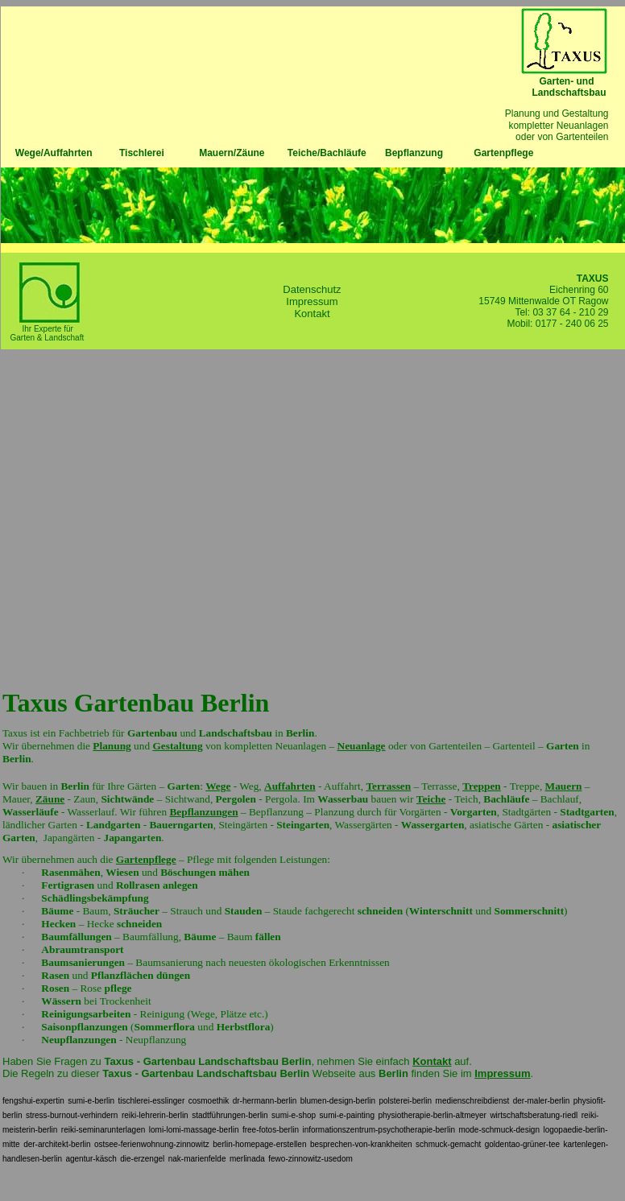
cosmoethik (209, 1100)
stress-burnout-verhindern (72, 1115)
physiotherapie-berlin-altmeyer (432, 1115)
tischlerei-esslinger (151, 1100)
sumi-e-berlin (91, 1100)
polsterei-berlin (406, 1100)
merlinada (247, 1158)
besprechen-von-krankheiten (361, 1144)
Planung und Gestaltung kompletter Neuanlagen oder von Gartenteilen (565, 125)
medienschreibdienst (473, 1100)
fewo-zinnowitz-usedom (310, 1158)
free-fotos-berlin (270, 1129)
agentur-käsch (90, 1158)
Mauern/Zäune (231, 153)
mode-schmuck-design (499, 1129)
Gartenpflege (503, 153)
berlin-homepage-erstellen (259, 1144)
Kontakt (311, 313)
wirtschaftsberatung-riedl (533, 1115)
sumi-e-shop (293, 1115)
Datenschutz (312, 289)
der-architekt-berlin (56, 1144)
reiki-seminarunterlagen (103, 1129)
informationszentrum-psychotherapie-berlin (378, 1129)
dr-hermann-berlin (264, 1100)
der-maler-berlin (541, 1100)
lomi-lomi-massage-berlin (194, 1129)
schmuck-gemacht (448, 1144)
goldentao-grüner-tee (522, 1144)
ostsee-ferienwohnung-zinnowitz (151, 1144)
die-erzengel (142, 1158)
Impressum (311, 301)
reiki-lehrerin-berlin (155, 1115)
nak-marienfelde (197, 1158)
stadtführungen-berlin (230, 1115)
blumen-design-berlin (337, 1100)
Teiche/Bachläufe (327, 153)
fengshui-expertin (33, 1100)
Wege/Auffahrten (47, 153)
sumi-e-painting (347, 1115)
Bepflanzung (414, 153)
